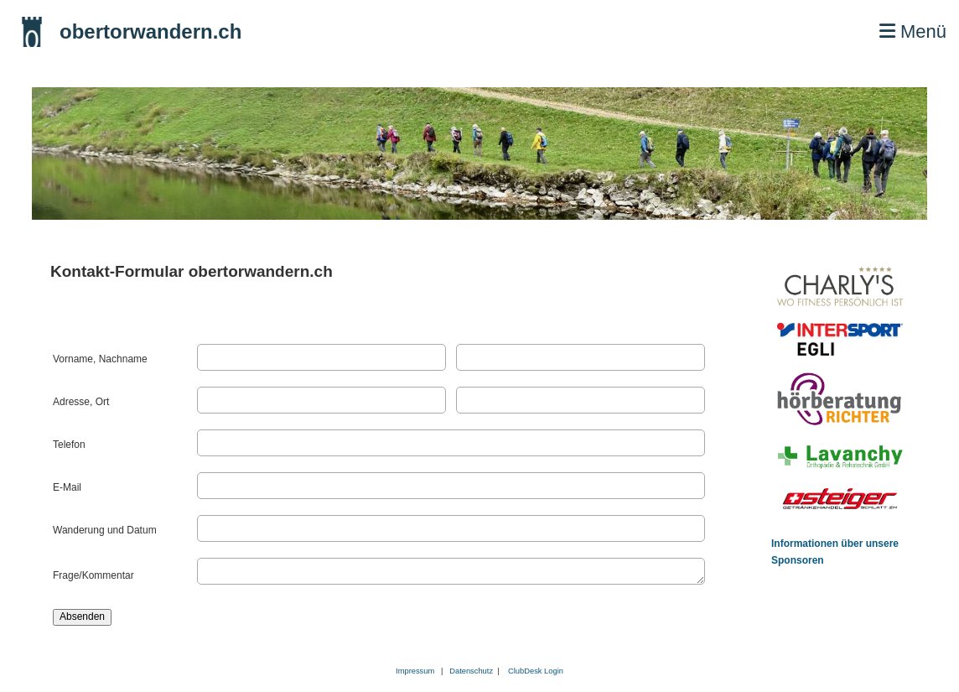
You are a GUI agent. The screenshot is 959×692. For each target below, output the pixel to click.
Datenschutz (473, 671)
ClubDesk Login (535, 671)
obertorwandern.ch (150, 31)
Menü (912, 31)
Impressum (415, 671)
